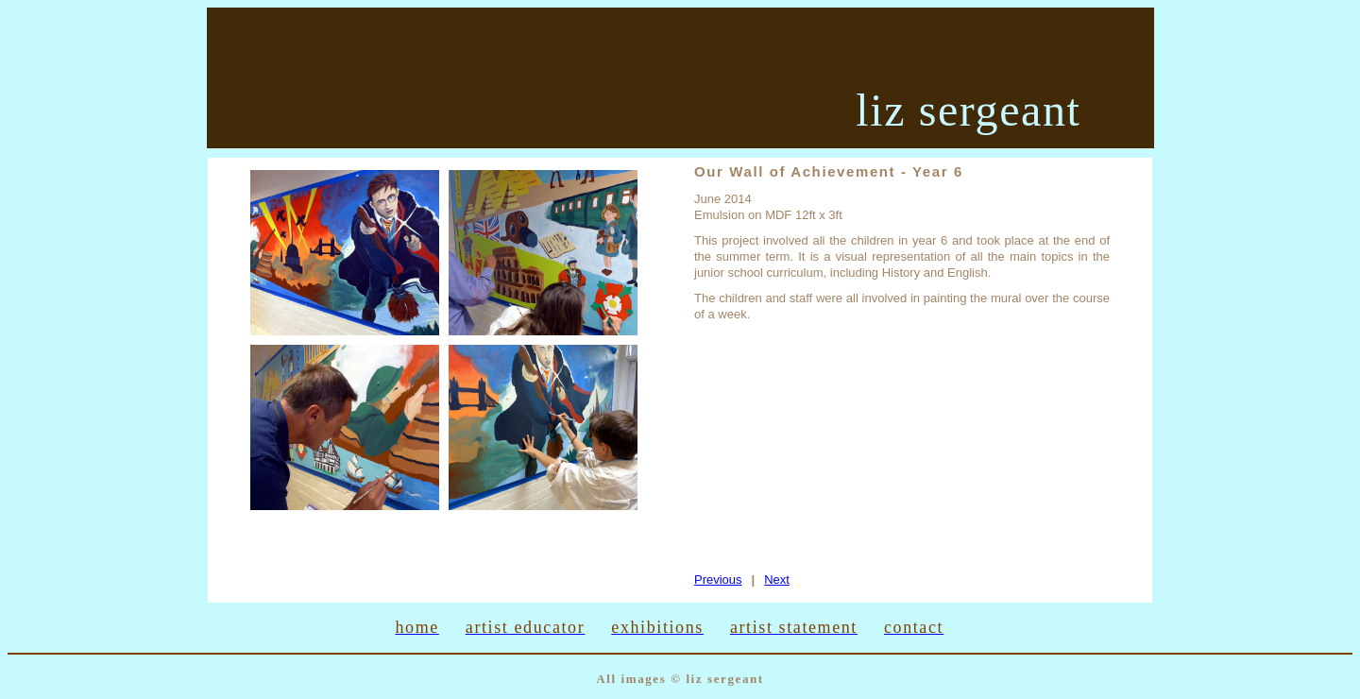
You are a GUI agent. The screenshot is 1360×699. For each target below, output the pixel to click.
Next (777, 579)
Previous (718, 579)
